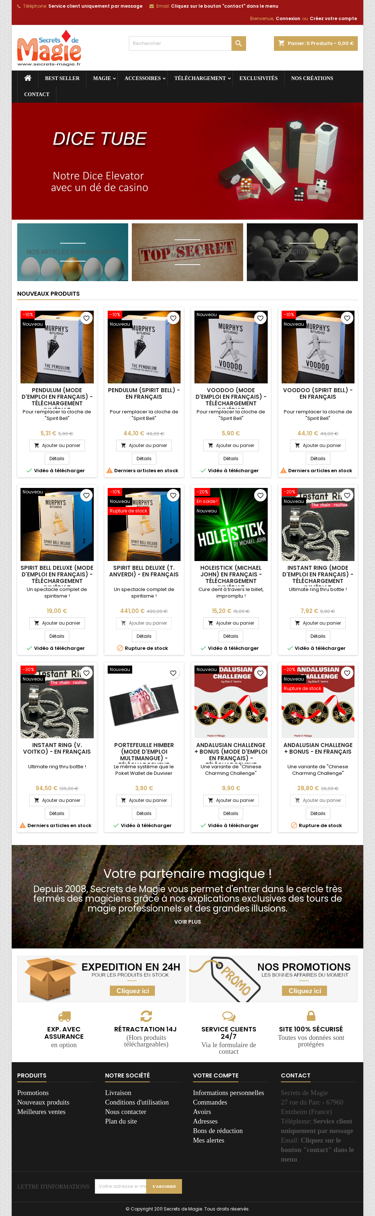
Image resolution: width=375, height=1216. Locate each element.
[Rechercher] (187, 43)
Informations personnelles (228, 1092)
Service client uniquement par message (95, 6)
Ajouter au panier (57, 445)
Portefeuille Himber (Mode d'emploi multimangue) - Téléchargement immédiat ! (144, 758)
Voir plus (187, 921)
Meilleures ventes (41, 1111)
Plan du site (121, 1121)
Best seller (62, 78)
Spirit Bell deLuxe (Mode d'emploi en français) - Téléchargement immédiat (57, 577)
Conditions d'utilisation (137, 1102)
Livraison (118, 1092)
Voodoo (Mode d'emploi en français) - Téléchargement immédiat (231, 400)
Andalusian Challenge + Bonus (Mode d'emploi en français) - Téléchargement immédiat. (230, 758)
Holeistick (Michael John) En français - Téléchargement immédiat (231, 577)
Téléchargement (200, 78)
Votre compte (215, 1075)
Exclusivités (259, 78)
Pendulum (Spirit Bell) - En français (144, 393)
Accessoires (143, 78)
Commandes (210, 1102)
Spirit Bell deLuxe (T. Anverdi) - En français (144, 571)
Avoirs (202, 1111)
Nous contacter (125, 1111)
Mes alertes (208, 1140)
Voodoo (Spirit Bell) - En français (318, 393)
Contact (36, 94)
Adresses (205, 1121)
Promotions (33, 1092)
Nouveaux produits (48, 293)
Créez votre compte (333, 18)
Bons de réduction (218, 1130)
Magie (102, 78)
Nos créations (312, 78)
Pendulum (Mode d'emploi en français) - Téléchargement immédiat (57, 400)
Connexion (288, 18)
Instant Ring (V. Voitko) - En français (57, 748)
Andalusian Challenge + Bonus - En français (318, 748)
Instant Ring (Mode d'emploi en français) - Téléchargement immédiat (317, 577)
